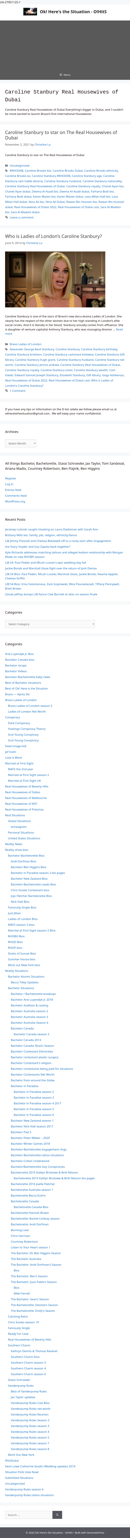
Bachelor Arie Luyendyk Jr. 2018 (32, 999)
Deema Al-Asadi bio (45, 191)
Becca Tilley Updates (24, 982)
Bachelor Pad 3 (21, 1132)
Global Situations (19, 821)
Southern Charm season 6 (28, 1374)
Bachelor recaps (16, 665)
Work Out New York (21, 1455)
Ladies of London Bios (23, 919)
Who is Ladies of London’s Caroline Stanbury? (53, 236)
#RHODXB (16, 171)
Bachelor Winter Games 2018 (30, 1144)
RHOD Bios (15, 942)
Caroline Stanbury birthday (99, 349)
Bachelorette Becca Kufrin (28, 1195)
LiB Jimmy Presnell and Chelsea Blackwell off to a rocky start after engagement (58, 541)
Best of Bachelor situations (23, 683)
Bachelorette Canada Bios (31, 1207)
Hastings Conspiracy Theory (27, 729)
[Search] (57, 1515)
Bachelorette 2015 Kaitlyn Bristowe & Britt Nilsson (44, 1172)
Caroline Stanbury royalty (83, 186)
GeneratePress (95, 1532)
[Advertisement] (65, 44)
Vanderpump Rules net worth (30, 1409)
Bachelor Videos (16, 671)
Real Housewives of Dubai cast (78, 207)
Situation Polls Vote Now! (22, 1472)
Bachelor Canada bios (19, 660)
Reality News (13, 844)
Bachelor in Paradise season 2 (34, 1092)
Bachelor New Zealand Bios (29, 879)
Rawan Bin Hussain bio (81, 202)
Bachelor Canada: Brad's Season (32, 1046)
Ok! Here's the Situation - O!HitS (73, 11)
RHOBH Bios (16, 936)
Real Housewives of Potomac (24, 809)
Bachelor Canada (22, 1028)
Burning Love (20, 1230)
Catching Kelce (18, 1316)
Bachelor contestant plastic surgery (34, 1057)
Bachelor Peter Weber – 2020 (30, 1138)
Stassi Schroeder (19, 1380)
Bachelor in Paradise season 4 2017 (37, 1103)
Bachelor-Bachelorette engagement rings (39, 1149)
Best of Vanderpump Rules (29, 1391)
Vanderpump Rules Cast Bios (30, 1403)
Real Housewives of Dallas (22, 792)
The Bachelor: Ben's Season (29, 1276)
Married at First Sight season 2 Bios (32, 930)
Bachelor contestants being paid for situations (42, 1069)
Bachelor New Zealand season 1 (32, 1120)
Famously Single (19, 1328)
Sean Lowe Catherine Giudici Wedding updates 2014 (40, 1466)
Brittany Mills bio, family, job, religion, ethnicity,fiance (41, 535)
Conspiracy (12, 717)
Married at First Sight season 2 (28, 775)
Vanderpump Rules (21, 1386)
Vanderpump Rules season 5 (30, 1437)
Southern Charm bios (25, 1357)
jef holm (10, 752)
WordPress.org (15, 501)
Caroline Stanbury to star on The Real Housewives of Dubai (61, 135)
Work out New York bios (24, 965)
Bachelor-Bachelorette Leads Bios (33, 884)
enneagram (18, 827)
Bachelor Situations (21, 988)
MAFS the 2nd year (20, 769)
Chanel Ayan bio (113, 186)
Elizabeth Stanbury (72, 375)
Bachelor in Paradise (24, 1086)
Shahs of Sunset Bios (22, 953)
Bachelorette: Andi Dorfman (30, 1224)
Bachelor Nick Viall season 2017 (32, 1126)
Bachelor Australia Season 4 (29, 1023)
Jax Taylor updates (23, 1397)
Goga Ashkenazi (113, 375)
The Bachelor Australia (26, 1259)
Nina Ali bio (36, 202)
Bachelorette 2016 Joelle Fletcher (33, 1184)
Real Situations (15, 815)
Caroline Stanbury (68, 349)
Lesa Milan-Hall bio (97, 196)
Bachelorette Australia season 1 (32, 1190)
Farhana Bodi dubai (18, 196)
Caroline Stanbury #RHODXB (51, 176)
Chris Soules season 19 (23, 1322)
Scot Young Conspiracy (23, 734)
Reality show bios (16, 850)
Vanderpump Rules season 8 (30, 1449)
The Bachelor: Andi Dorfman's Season (36, 1265)
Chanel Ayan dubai (17, 191)
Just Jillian (14, 913)
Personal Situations (21, 832)
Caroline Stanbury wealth (91, 370)
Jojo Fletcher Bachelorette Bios (31, 896)
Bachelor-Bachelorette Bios (26, 855)
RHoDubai (12, 1460)
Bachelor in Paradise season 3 (34, 1097)
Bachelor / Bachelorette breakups (33, 994)
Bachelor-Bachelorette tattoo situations (37, 1155)
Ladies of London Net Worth (27, 711)
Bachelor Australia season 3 (29, 1017)
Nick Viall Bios (20, 902)
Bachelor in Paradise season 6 (34, 1115)
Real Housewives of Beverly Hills (26, 786)
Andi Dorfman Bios (23, 861)
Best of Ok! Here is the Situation (26, 688)
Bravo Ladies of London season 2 (30, 706)
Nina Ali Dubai (55, 202)
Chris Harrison (20, 1236)
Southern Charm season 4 (28, 1368)
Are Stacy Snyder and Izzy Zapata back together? (37, 547)
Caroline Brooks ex (17, 176)
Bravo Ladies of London (25, 344)
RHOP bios (15, 948)
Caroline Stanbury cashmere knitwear (68, 354)
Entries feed (13, 490)
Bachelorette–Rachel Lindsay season (35, 1218)
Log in (9, 484)
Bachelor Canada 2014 (26, 1040)
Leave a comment (22, 217)
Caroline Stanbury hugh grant (35, 360)
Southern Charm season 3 (28, 1362)
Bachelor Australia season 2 (29, 1011)
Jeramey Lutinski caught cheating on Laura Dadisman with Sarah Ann (51, 529)
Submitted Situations (19, 1478)
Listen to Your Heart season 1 (30, 1247)
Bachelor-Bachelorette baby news (27, 677)
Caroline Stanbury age (87, 176)
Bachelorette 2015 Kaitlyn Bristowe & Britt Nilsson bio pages (54, 1178)
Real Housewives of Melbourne (26, 798)
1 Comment (17, 391)
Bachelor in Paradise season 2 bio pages (38, 873)
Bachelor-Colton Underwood (30, 1161)
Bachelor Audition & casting (29, 1005)
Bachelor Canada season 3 (31, 1034)
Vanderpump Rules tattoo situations (29, 1495)
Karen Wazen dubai (70, 196)
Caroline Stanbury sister (56, 370)
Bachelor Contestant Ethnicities (32, 1051)
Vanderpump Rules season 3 (30, 1426)
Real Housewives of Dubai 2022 (35, 207)
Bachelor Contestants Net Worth (33, 1074)
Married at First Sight (19, 763)
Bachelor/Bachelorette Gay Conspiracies (38, 1167)
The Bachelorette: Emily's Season (33, 1311)
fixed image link (15, 746)
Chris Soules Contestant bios (30, 890)
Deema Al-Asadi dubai (74, 191)
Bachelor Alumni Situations (26, 976)
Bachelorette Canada (25, 1201)
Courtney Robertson (24, 1241)
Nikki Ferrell (22, 1293)
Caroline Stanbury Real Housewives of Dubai (35, 186)
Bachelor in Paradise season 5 (34, 1109)
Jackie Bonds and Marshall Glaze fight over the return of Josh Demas (51, 568)
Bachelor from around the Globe (33, 1080)
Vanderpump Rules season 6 (24, 1489)
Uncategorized (19, 165)
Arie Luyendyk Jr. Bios (19, 654)
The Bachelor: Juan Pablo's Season (34, 1282)
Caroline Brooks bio (38, 171)
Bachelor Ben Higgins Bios (28, 867)
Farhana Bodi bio (102, 191)
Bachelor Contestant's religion (31, 1063)
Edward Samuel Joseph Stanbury (36, 375)
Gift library (93, 375)
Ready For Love (18, 1334)
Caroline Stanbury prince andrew (37, 365)
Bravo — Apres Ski (17, 694)
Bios (16, 1270)
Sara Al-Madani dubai (25, 212)
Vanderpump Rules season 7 (30, 1443)
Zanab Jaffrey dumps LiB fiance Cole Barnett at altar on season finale (51, 594)
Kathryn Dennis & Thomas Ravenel (34, 1351)
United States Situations (24, 838)
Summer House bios (21, 959)
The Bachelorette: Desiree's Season (34, 1305)
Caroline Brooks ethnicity (101, 171)
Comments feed (16, 496)
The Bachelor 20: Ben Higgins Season (36, 1253)
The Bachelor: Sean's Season (30, 1299)
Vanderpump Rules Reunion (30, 1414)
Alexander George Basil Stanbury (32, 349)
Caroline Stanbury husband (62, 181)
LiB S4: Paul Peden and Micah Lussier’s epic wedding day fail (45, 562)
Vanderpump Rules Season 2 (30, 1420)
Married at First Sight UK (24, 781)
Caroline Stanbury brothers (23, 354)
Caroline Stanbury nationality (102, 181)
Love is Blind (13, 758)
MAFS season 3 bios (21, 925)
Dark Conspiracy (19, 723)
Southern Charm (19, 1345)
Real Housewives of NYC (21, 804)
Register (10, 478)
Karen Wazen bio (44, 196)
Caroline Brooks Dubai (68, 171)
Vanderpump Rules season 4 (30, 1432)
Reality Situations (16, 971)
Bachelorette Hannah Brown (30, 1213)
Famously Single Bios (22, 907)
